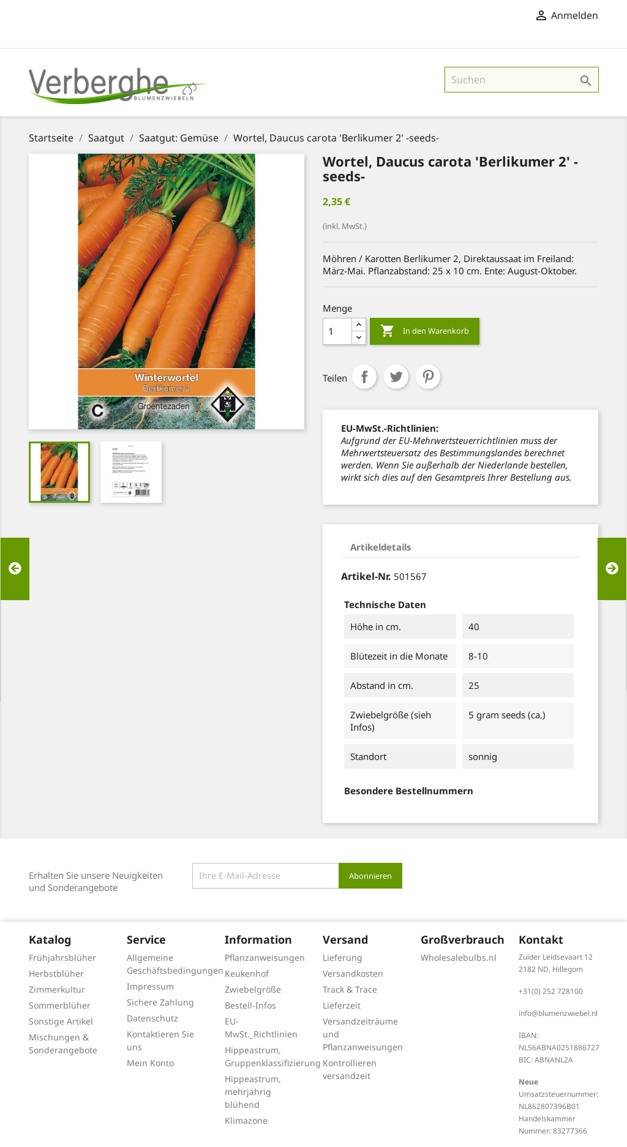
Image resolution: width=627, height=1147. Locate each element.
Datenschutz (152, 1018)
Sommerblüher (60, 1005)
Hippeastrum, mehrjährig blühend (253, 1091)
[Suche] (521, 79)
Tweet (396, 376)
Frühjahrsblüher (62, 957)
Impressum (150, 986)
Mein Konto (150, 1063)
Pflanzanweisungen (265, 957)
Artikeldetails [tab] (380, 547)
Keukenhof (247, 973)
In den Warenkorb (424, 331)
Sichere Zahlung (160, 1002)
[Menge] (337, 331)
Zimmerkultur (57, 989)
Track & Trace (350, 989)
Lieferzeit (342, 1005)
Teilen (364, 376)
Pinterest (428, 376)
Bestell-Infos (250, 1005)
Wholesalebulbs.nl (459, 957)
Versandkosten (353, 973)
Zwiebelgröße (253, 989)
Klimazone (246, 1120)
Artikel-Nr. (366, 576)
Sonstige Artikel (61, 1021)
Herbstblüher (56, 973)
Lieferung (342, 957)
